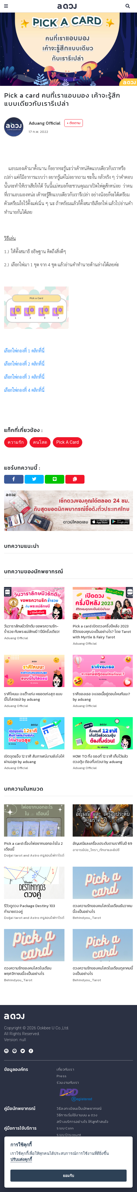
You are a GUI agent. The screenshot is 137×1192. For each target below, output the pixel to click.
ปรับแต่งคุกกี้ (21, 1159)
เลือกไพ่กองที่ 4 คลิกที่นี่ (24, 390)
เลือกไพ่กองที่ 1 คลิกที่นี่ (24, 350)
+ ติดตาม (73, 122)
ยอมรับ (68, 1175)
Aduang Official (44, 123)
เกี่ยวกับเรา (65, 1069)
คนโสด (40, 442)
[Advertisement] (69, 150)
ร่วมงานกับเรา (68, 1082)
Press (61, 1076)
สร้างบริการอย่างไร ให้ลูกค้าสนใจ (82, 1121)
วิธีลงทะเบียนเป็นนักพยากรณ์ (79, 1108)
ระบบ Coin (65, 1128)
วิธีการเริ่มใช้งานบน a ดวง (77, 1115)
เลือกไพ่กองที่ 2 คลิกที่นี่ (24, 364)
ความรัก (16, 442)
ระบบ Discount (69, 1134)
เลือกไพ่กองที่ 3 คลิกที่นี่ (24, 377)
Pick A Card (67, 442)
